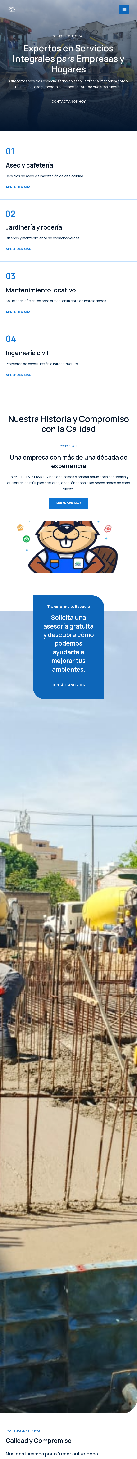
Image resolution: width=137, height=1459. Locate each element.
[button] (68, 101)
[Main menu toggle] (124, 9)
